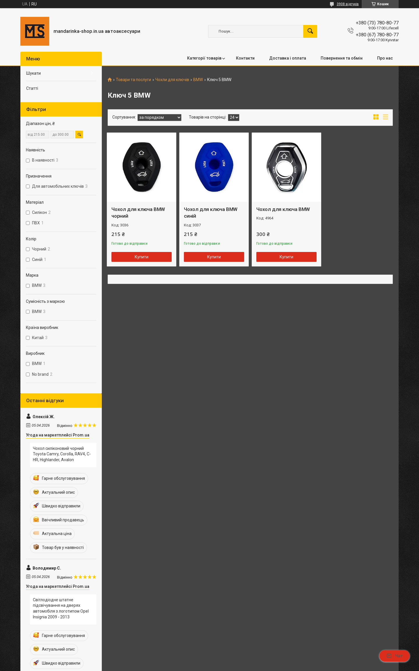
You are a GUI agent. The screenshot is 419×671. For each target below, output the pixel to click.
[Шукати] (310, 31)
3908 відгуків (348, 4)
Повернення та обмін (342, 58)
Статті (32, 88)
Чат (394, 656)
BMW (198, 80)
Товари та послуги (133, 80)
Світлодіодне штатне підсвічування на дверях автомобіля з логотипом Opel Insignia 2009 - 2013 (61, 608)
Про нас (385, 58)
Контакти (245, 58)
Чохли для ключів (172, 80)
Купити (141, 257)
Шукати (33, 73)
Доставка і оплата (287, 58)
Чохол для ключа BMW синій (210, 212)
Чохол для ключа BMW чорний (138, 212)
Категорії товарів (204, 58)
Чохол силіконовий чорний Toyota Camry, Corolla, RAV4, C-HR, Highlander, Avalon (62, 454)
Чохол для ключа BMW (283, 209)
